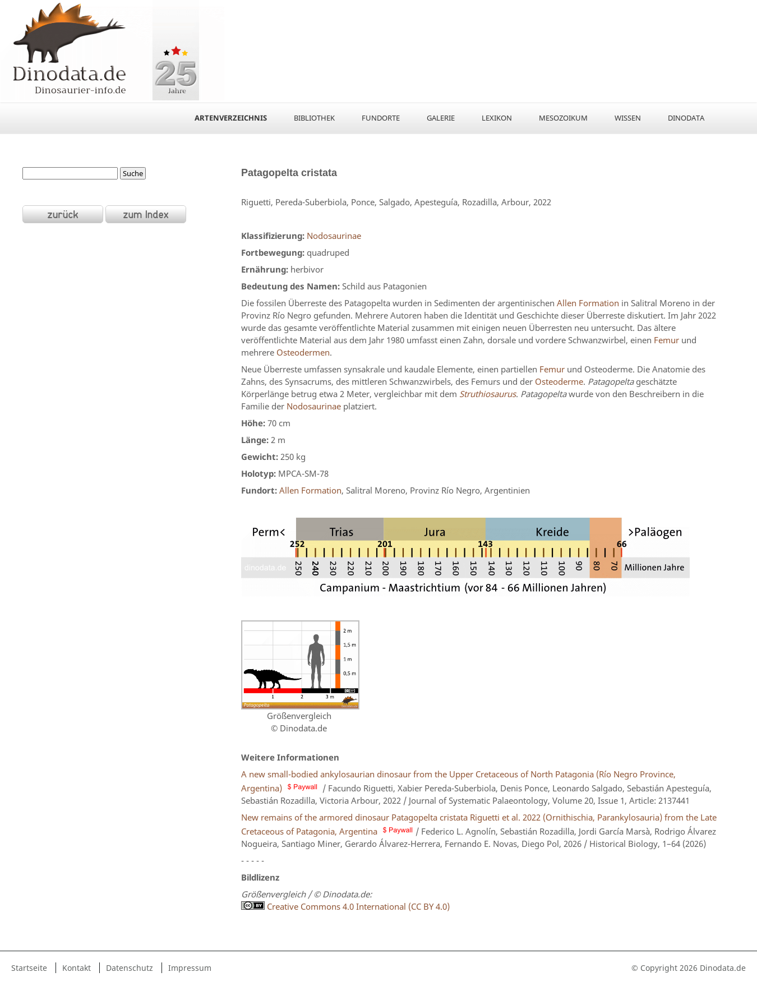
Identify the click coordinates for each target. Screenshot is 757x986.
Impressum (189, 967)
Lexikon (497, 118)
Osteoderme (559, 381)
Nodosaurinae (334, 235)
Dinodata (686, 118)
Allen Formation (588, 302)
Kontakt (76, 967)
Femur (666, 339)
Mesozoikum (563, 118)
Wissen (628, 118)
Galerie (441, 118)
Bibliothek (314, 118)
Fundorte (381, 118)
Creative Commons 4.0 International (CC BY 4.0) (357, 906)
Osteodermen (303, 352)
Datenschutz (129, 967)
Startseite (29, 967)
